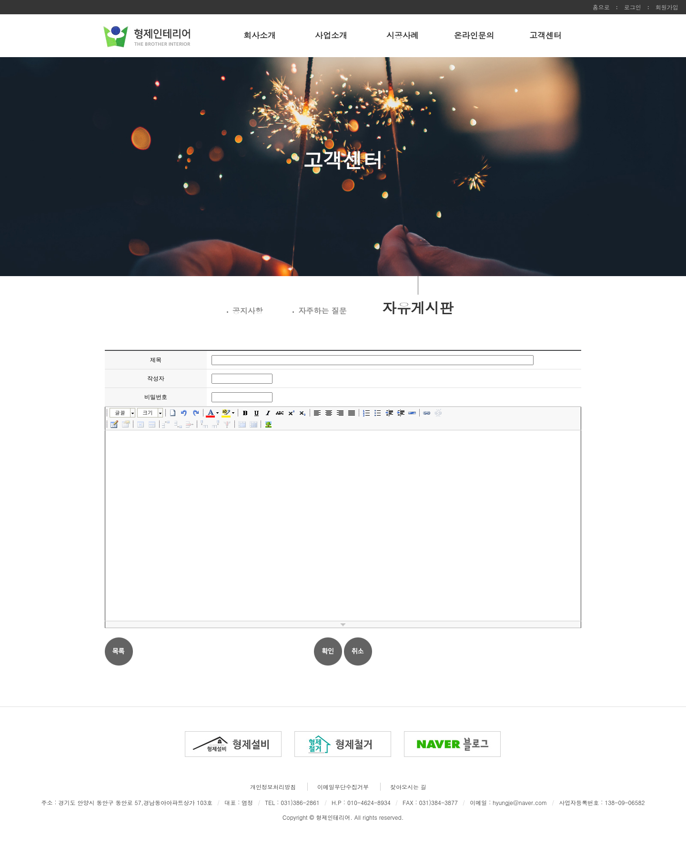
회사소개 (259, 35)
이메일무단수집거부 (343, 787)
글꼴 (120, 412)
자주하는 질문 (322, 310)
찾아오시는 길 (408, 787)
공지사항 (247, 310)
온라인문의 (474, 35)
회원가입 (667, 7)
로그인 (632, 7)
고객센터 (545, 35)
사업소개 (331, 35)
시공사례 (402, 35)
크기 (147, 412)
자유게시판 (418, 307)
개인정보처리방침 (273, 787)
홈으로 (601, 7)
